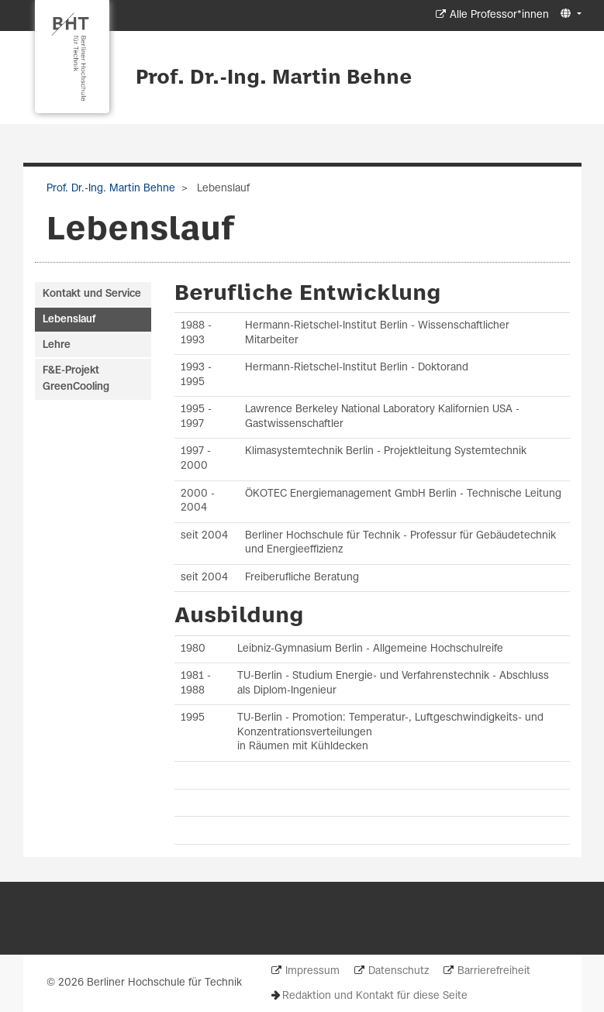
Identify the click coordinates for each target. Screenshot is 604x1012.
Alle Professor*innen (499, 15)
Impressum (312, 971)
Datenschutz (398, 971)
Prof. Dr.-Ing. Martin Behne (274, 78)
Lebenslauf (69, 320)
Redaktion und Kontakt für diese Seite (375, 996)
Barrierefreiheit (493, 971)
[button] (569, 14)
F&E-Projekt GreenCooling (76, 379)
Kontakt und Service (92, 294)
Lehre (57, 345)
